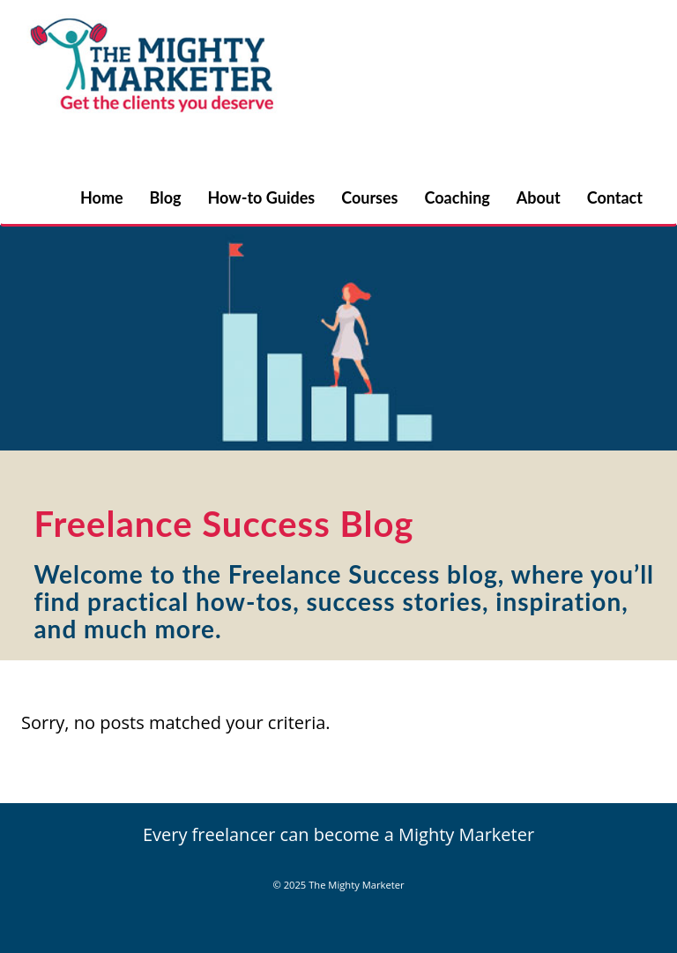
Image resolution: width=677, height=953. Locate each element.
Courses (369, 197)
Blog (166, 197)
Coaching (457, 197)
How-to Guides (262, 197)
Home (101, 197)
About (539, 197)
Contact (615, 197)
